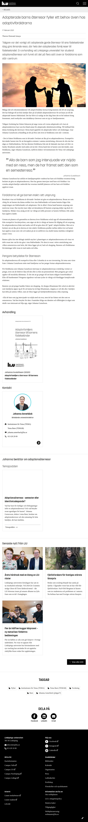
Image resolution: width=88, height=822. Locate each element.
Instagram (51, 746)
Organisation (50, 770)
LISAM (7, 804)
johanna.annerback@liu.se (17, 432)
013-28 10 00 (11, 748)
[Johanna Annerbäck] (22, 443)
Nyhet (13, 688)
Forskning (75, 688)
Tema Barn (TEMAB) (16, 428)
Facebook (50, 741)
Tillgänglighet (50, 807)
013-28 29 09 (12, 436)
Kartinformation (10, 761)
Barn (31, 693)
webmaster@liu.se (52, 814)
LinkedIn (50, 750)
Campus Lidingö (11, 778)
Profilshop (49, 782)
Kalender (48, 765)
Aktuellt (7, 10)
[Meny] (84, 3)
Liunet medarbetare (12, 795)
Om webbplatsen (51, 794)
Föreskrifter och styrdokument (56, 786)
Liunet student (10, 800)
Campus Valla (10, 765)
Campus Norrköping (12, 774)
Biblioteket (49, 761)
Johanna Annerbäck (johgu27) (49, 693)
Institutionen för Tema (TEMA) (19, 424)
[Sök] (77, 3)
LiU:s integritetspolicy (53, 799)
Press (47, 774)
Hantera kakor (50, 803)
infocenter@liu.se (13, 745)
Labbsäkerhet (50, 778)
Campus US (9, 770)
